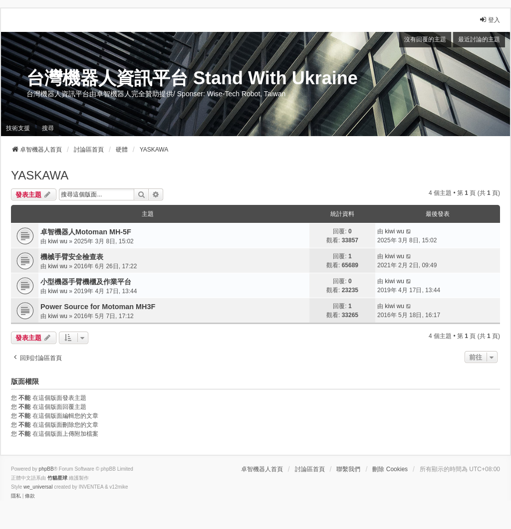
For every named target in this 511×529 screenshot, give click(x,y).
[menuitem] (16, 496)
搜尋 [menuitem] (48, 128)
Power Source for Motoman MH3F (97, 307)
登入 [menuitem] (489, 19)
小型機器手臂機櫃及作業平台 (85, 282)
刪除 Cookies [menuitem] (390, 469)
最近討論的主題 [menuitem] (479, 39)
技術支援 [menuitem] (18, 128)
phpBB (46, 469)
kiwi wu (57, 241)
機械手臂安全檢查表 (71, 257)
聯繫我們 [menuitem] (348, 469)
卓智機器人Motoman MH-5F (85, 232)
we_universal (37, 487)
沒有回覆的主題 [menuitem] (425, 39)
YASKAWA (39, 175)
